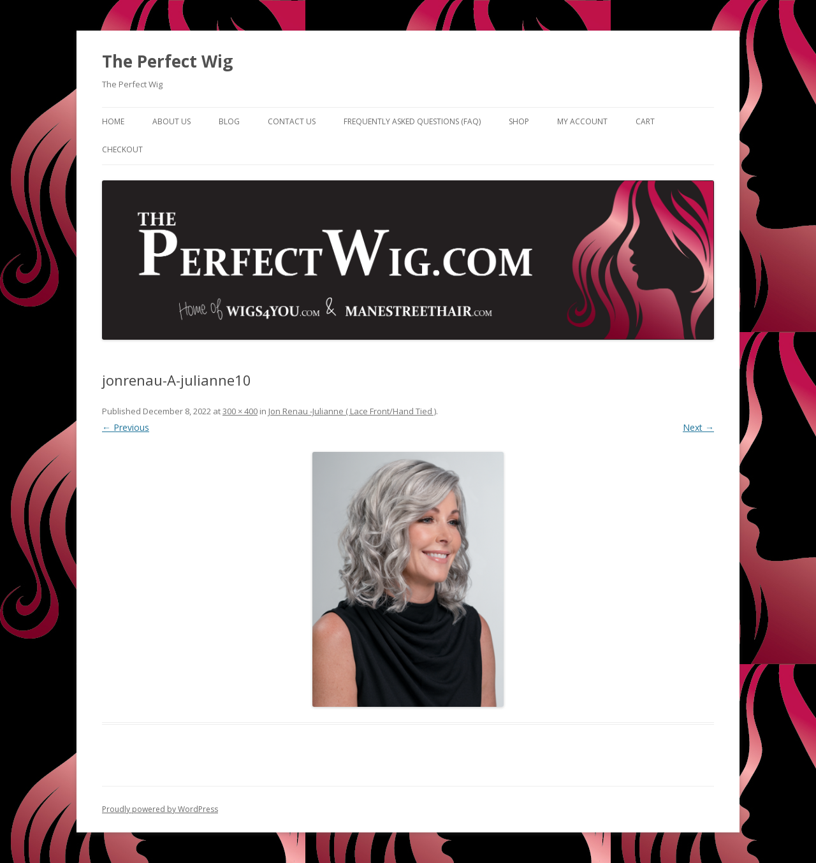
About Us (171, 121)
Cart (645, 121)
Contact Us (292, 121)
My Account (582, 121)
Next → (698, 427)
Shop (519, 121)
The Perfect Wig (167, 61)
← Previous (125, 427)
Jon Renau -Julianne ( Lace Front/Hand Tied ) (352, 411)
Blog (229, 121)
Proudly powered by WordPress (160, 809)
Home (113, 121)
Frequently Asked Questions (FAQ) (412, 121)
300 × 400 (240, 411)
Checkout (122, 149)
